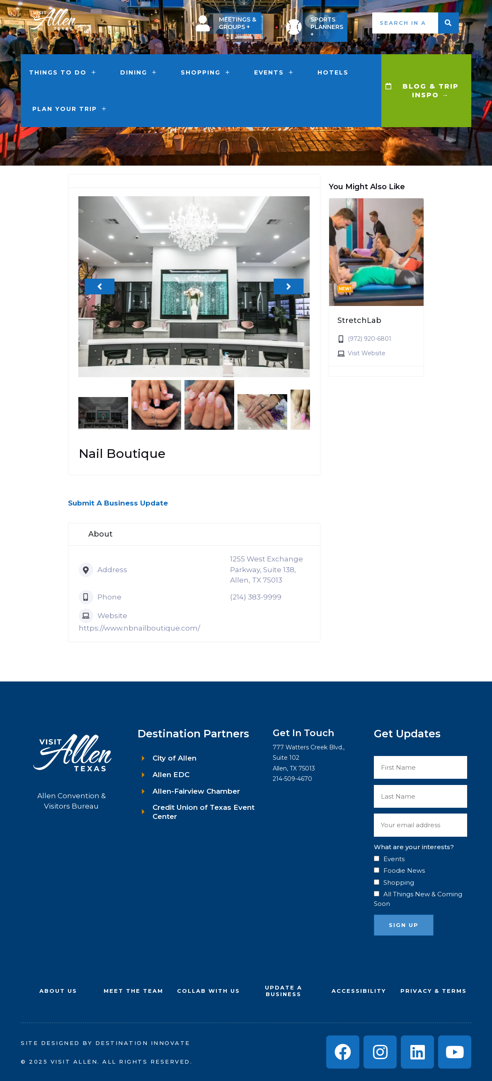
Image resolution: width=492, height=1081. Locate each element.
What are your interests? (414, 847)
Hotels (333, 72)
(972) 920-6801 (369, 338)
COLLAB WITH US (208, 990)
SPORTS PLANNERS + (326, 27)
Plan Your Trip (70, 109)
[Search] (448, 23)
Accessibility (359, 990)
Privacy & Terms (433, 990)
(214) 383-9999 (255, 597)
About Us (58, 990)
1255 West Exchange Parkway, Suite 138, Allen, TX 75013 (266, 569)
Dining (139, 72)
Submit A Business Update (118, 503)
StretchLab (359, 320)
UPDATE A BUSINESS (283, 991)
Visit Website (366, 353)
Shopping (206, 72)
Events (274, 72)
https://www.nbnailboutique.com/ (139, 628)
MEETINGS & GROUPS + (237, 23)
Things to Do (63, 72)
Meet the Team (133, 990)
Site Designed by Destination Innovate (105, 1043)
